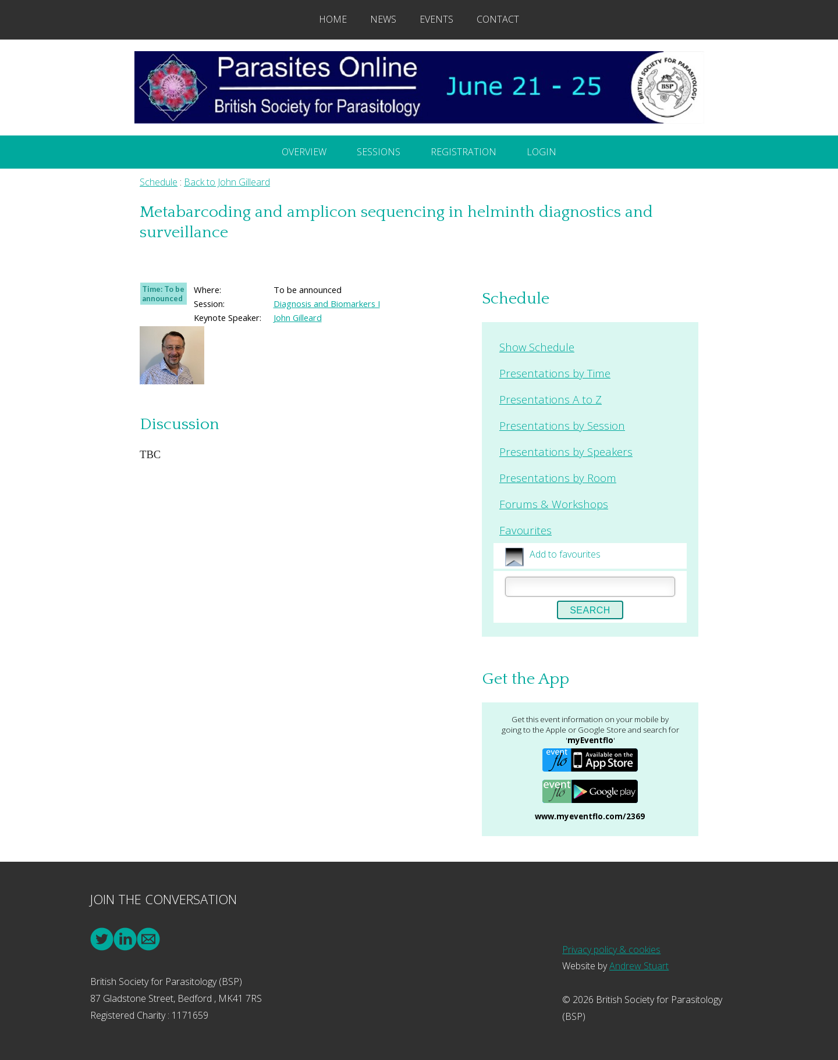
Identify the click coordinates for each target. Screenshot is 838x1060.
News (383, 19)
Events (436, 19)
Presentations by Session (562, 425)
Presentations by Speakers (566, 451)
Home (333, 19)
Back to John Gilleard (227, 182)
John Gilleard (298, 317)
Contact (498, 19)
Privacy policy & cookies (611, 949)
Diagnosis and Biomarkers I (327, 303)
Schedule (158, 182)
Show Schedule (536, 347)
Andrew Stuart (639, 965)
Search (590, 610)
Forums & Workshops (553, 504)
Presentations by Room (557, 477)
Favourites (525, 530)
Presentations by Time (554, 373)
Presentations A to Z (550, 399)
